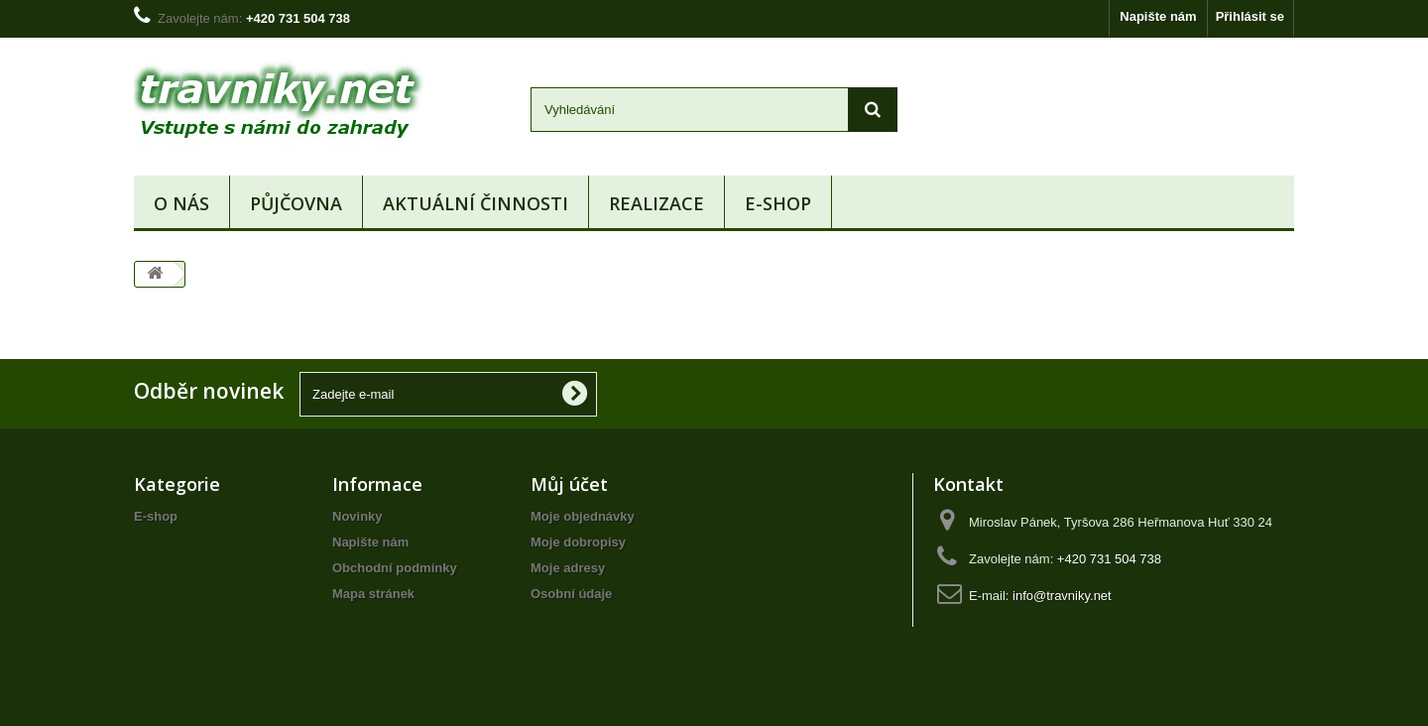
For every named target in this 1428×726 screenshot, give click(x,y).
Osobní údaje (571, 593)
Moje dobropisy (578, 542)
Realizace (656, 203)
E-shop (778, 203)
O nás (181, 203)
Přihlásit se (1250, 16)
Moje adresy (568, 567)
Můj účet (569, 484)
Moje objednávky (583, 516)
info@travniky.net (1062, 595)
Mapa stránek (373, 593)
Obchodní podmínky (394, 567)
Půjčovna (296, 203)
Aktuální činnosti (475, 203)
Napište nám (1158, 16)
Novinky (357, 516)
